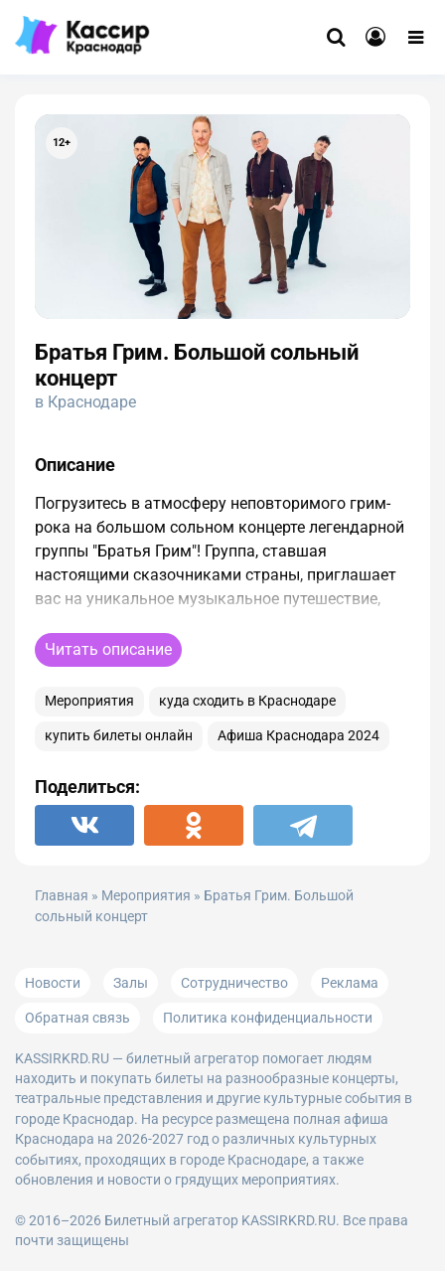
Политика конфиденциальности (267, 1018)
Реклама (349, 983)
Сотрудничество (234, 983)
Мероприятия (89, 701)
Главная (61, 895)
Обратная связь (77, 1018)
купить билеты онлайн (119, 735)
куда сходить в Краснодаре (247, 701)
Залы (130, 983)
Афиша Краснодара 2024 (298, 735)
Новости (52, 983)
